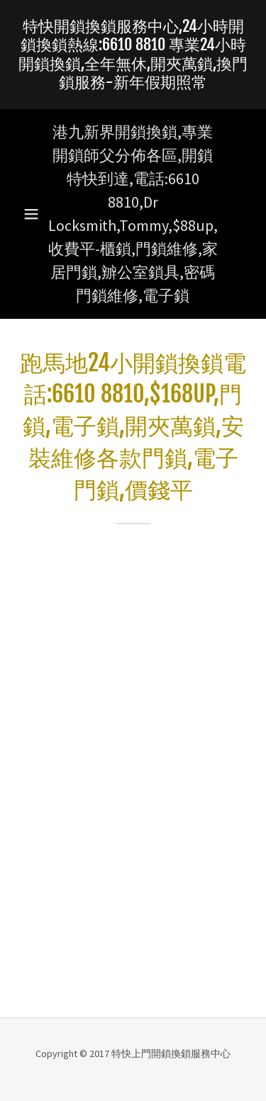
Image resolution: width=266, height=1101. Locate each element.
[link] (133, 54)
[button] (31, 214)
